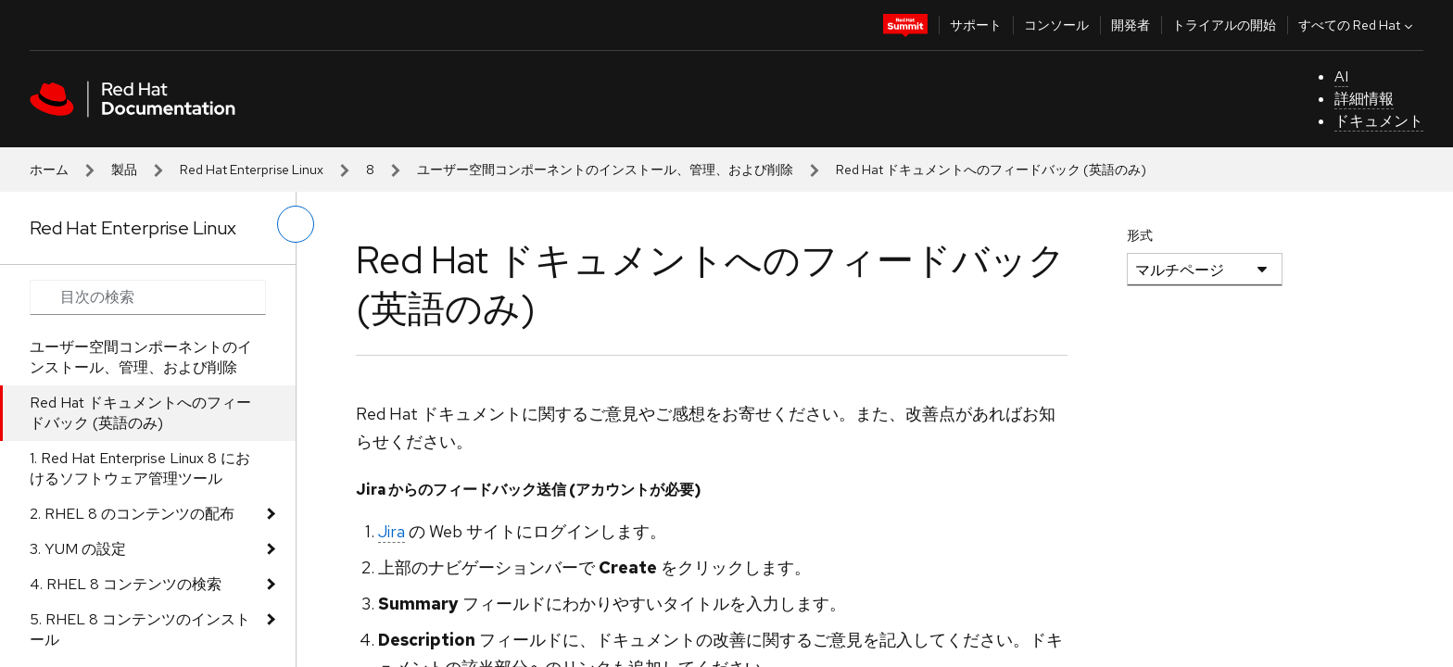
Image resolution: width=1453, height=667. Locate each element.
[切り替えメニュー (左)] (295, 224)
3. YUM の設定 (78, 549)
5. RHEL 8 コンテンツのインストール (140, 629)
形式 (1140, 235)
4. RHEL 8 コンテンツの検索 (125, 584)
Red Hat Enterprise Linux (251, 169)
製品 (124, 169)
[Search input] (148, 297)
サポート (976, 25)
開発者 (1130, 25)
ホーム (49, 169)
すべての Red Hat (1357, 25)
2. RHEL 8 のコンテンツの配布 (132, 513)
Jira (391, 531)
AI (1341, 76)
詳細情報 (1364, 98)
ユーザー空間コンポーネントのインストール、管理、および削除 (605, 169)
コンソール (1056, 25)
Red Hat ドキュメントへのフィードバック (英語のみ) (140, 413)
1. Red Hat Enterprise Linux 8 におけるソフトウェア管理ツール (140, 468)
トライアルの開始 (1224, 25)
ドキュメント (1378, 121)
